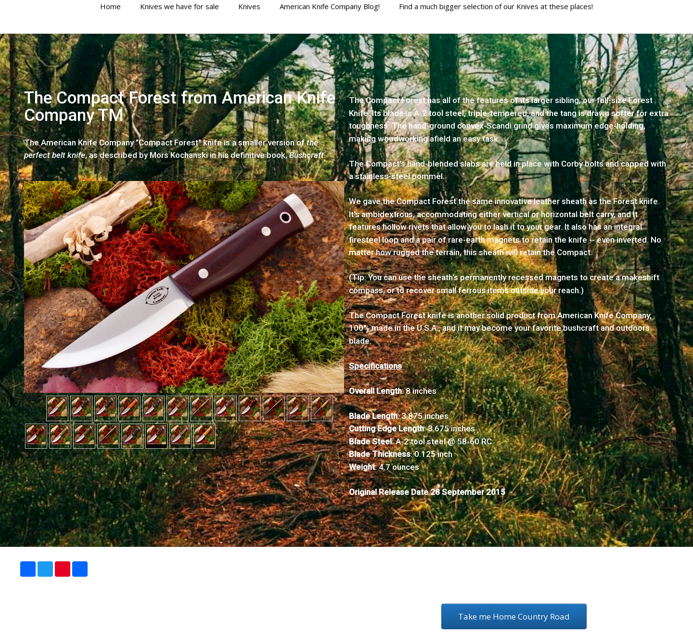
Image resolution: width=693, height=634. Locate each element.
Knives (249, 6)
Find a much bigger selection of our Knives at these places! (496, 6)
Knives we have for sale (179, 6)
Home (110, 6)
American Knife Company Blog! (330, 6)
